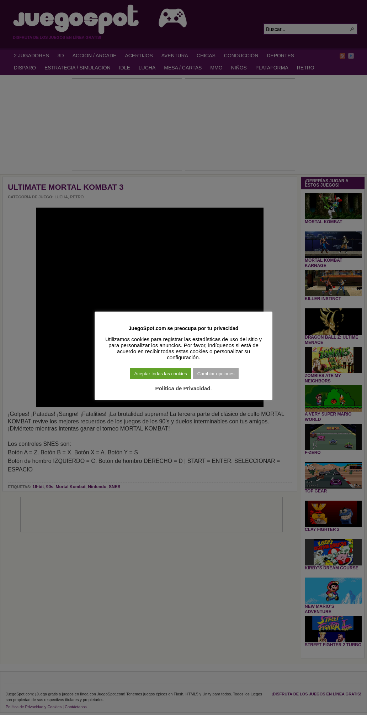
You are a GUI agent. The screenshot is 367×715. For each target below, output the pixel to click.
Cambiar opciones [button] (216, 373)
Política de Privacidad (182, 388)
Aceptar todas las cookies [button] (160, 373)
